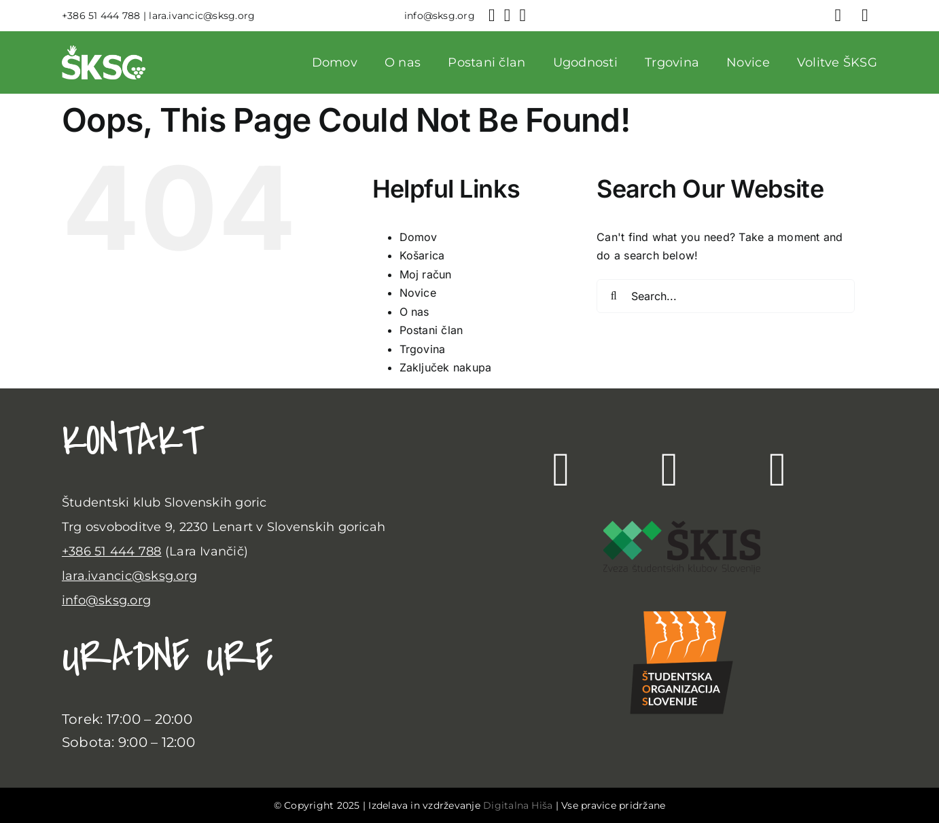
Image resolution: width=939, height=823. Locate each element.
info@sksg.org (106, 600)
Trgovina (423, 349)
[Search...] (726, 296)
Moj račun (426, 274)
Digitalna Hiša (517, 805)
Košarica (422, 255)
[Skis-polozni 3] (681, 526)
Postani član (431, 330)
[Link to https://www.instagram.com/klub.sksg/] (670, 470)
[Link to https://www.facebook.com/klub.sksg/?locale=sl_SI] (561, 470)
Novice (418, 292)
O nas (414, 311)
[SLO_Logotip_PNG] (681, 600)
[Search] (614, 296)
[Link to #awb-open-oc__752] (865, 15)
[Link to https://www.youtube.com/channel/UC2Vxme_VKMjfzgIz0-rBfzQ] (778, 470)
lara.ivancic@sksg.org (129, 575)
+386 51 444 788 (112, 551)
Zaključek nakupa (446, 367)
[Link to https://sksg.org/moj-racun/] (838, 15)
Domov (419, 237)
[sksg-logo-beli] (103, 51)
